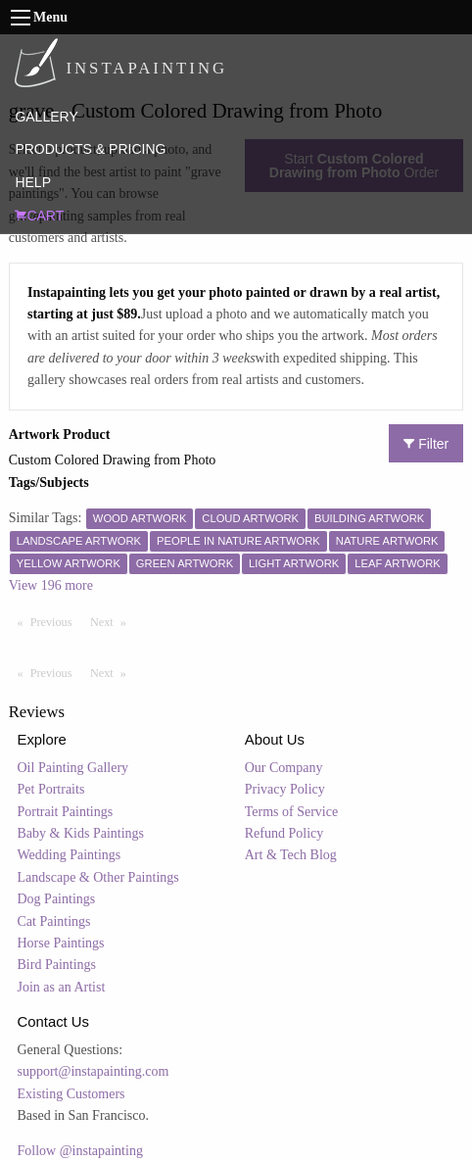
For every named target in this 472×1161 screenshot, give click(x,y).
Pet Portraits (51, 789)
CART (39, 215)
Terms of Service (291, 811)
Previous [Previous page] (55, 621)
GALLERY (46, 116)
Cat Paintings (54, 921)
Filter (425, 444)
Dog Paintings (57, 899)
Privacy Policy (285, 789)
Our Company (284, 767)
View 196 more (51, 585)
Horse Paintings (61, 943)
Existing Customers (71, 1094)
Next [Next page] (112, 621)
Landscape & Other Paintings (98, 877)
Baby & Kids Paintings (81, 833)
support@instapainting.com (93, 1071)
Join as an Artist (62, 987)
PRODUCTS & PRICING (90, 149)
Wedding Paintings (69, 854)
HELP (33, 182)
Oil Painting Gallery (73, 767)
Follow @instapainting (80, 1150)
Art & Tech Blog (291, 854)
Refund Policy (284, 833)
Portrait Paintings (66, 811)
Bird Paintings (57, 964)
